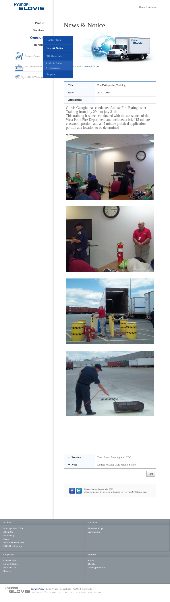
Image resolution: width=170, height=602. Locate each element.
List (151, 473)
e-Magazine (54, 67)
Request (51, 74)
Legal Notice (52, 589)
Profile (39, 23)
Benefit (91, 563)
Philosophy (8, 535)
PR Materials (54, 56)
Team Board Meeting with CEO (114, 457)
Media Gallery (56, 63)
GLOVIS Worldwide (35, 77)
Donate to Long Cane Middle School (116, 464)
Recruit (39, 45)
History (7, 539)
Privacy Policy (37, 589)
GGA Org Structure (12, 546)
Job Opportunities (33, 66)
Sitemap (152, 7)
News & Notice (54, 48)
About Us (8, 531)
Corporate (37, 37)
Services (38, 30)
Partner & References (13, 542)
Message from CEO (13, 528)
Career (91, 560)
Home (142, 7)
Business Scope (32, 56)
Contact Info (53, 40)
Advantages (94, 531)
